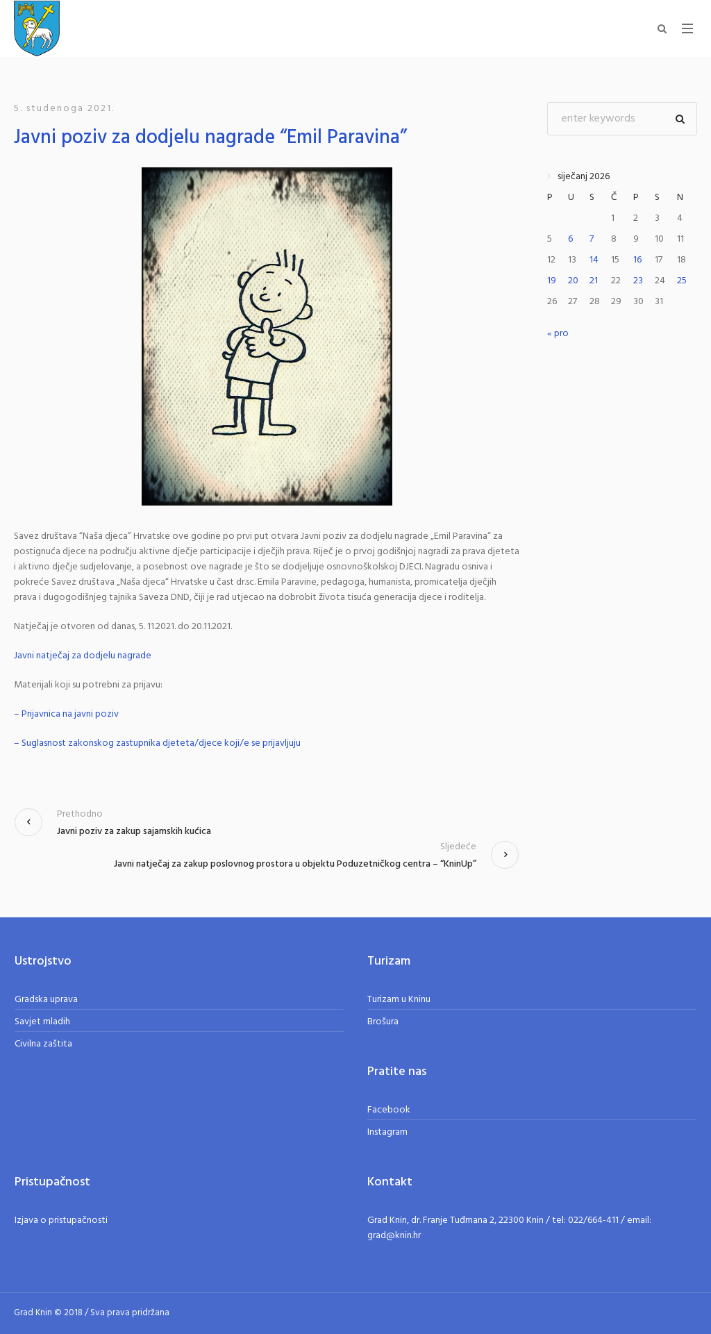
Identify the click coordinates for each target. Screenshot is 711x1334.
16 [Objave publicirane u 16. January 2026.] (637, 260)
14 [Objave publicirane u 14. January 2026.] (594, 260)
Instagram (387, 1132)
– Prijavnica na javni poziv (66, 714)
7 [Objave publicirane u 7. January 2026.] (591, 239)
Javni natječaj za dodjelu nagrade (82, 656)
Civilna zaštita (43, 1044)
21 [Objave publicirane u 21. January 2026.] (593, 281)
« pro (558, 334)
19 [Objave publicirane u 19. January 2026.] (551, 281)
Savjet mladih (42, 1022)
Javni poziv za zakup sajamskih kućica (134, 832)
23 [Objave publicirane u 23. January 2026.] (638, 281)
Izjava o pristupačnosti (61, 1220)
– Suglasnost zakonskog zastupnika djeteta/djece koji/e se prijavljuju (157, 743)
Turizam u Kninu (398, 1000)
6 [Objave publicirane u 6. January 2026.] (570, 239)
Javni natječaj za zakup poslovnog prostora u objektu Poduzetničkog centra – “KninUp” (295, 864)
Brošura (383, 1022)
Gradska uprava (46, 1000)
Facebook (388, 1110)
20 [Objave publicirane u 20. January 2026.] (573, 281)
